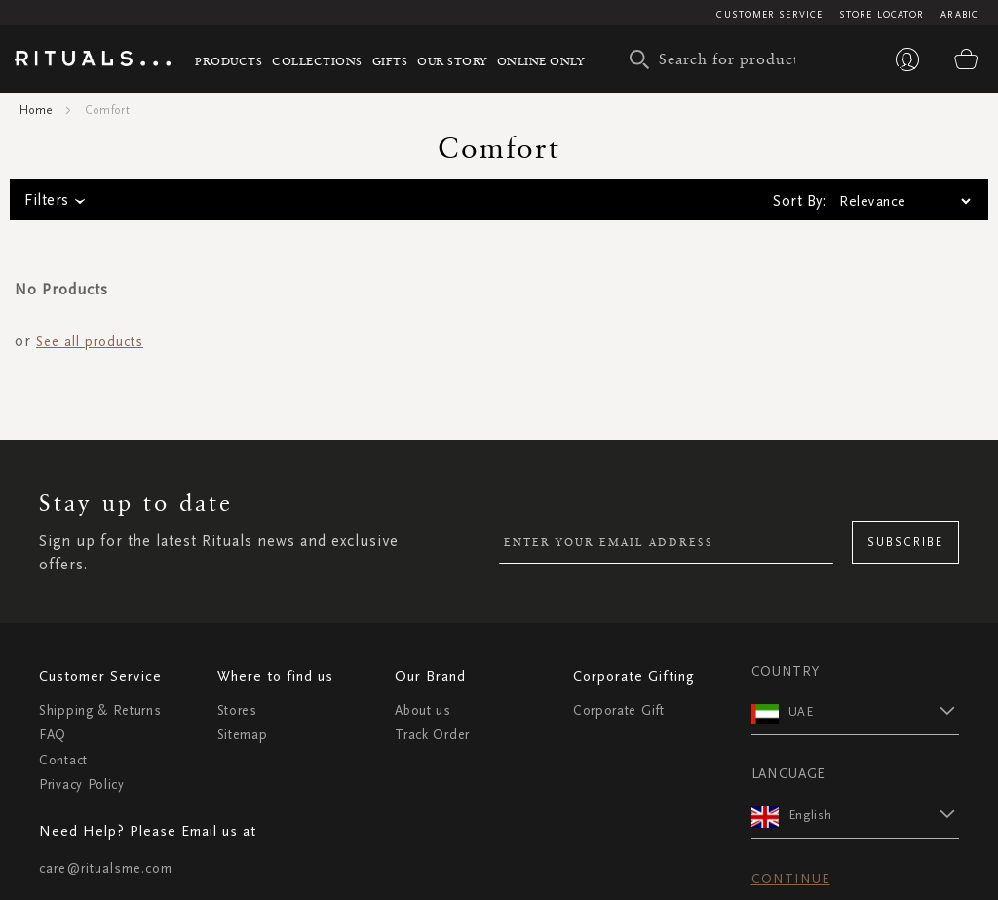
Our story (452, 61)
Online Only (541, 61)
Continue (790, 879)
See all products (89, 341)
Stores (237, 710)
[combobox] (717, 59)
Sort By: (799, 201)
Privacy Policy (82, 784)
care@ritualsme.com (106, 868)
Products (228, 61)
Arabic (959, 14)
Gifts (390, 61)
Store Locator (881, 14)
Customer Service (769, 14)
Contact (63, 760)
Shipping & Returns (100, 710)
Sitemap (242, 734)
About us (423, 710)
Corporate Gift (619, 710)
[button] (874, 711)
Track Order (432, 734)
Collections (317, 61)
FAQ (52, 734)
